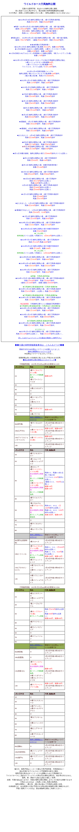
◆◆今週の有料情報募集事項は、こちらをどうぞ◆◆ (39, 345)
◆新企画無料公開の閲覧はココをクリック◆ (39, 360)
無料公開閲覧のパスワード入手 (39, 351)
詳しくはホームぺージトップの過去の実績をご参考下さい (40, 338)
